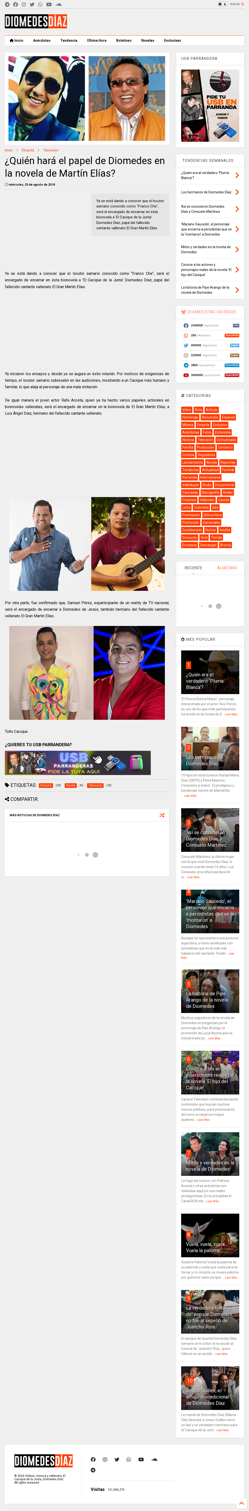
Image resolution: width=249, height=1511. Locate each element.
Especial (228, 417)
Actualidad (210, 470)
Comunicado (226, 440)
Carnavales (211, 522)
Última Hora (97, 40)
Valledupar (190, 485)
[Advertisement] (155, 22)
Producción (205, 447)
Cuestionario (192, 530)
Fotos (207, 432)
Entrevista (223, 432)
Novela (211, 462)
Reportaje (228, 462)
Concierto (225, 447)
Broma (225, 545)
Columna (189, 500)
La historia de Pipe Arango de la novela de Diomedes (207, 1000)
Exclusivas (172, 40)
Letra (186, 507)
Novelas (147, 40)
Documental (224, 485)
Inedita (225, 530)
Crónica (188, 455)
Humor (210, 530)
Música (187, 425)
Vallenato (207, 500)
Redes (228, 492)
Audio (207, 485)
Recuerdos (210, 417)
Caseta (223, 500)
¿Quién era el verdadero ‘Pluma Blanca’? (204, 681)
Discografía (210, 492)
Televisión (50, 150)
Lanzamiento (192, 462)
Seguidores (206, 455)
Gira (215, 507)
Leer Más (231, 714)
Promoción (190, 522)
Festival (228, 470)
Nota (198, 410)
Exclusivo (220, 425)
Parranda (189, 477)
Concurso (189, 537)
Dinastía (28, 150)
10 (190, 1381)
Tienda (216, 537)
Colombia (201, 507)
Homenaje (190, 417)
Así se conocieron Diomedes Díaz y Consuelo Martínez (206, 839)
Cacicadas (190, 492)
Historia (188, 440)
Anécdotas (42, 40)
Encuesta (189, 545)
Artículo (212, 410)
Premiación (191, 515)
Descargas (208, 545)
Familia (187, 447)
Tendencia (68, 40)
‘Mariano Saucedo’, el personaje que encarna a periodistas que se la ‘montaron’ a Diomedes (210, 913)
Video (186, 410)
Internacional (210, 477)
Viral (204, 537)
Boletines (124, 40)
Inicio (16, 40)
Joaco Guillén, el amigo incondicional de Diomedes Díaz (207, 1397)
